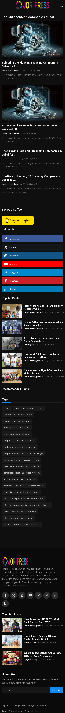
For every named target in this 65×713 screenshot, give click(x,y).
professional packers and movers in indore (24, 498)
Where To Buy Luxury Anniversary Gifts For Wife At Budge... (42, 654)
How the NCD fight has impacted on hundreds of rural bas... (41, 355)
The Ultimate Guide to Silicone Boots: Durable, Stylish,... (40, 637)
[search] (61, 5)
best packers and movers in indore (20, 447)
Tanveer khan (30, 642)
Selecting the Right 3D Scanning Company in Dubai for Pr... (30, 64)
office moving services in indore (18, 518)
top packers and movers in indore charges (23, 453)
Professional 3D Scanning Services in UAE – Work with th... (29, 127)
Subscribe (56, 690)
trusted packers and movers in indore (21, 460)
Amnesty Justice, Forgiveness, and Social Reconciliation (41, 339)
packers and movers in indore (18, 414)
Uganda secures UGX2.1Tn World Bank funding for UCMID (42, 621)
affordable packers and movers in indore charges (27, 505)
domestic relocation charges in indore (21, 492)
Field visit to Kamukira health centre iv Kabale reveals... (43, 307)
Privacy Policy (31, 711)
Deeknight (28, 344)
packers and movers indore (17, 421)
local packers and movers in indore (20, 479)
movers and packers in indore (29, 408)
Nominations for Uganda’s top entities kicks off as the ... (43, 372)
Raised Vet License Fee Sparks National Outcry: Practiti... (44, 323)
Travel (7, 408)
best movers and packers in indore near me (24, 485)
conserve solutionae (10, 70)
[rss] (5, 603)
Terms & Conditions (12, 711)
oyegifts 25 (28, 659)
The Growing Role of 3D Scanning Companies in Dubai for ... (32, 152)
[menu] (4, 5)
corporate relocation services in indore (22, 472)
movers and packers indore (17, 434)
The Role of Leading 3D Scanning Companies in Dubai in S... (31, 178)
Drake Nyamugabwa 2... (34, 312)
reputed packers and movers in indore (22, 524)
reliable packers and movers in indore (21, 466)
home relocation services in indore (20, 511)
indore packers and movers (17, 427)
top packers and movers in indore (19, 440)
